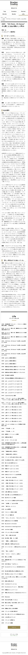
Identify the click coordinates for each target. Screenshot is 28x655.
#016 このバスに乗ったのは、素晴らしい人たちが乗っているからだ (14, 577)
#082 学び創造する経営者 (8, 375)
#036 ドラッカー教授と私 (8, 515)
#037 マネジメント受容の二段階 (9, 512)
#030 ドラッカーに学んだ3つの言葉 (10, 532)
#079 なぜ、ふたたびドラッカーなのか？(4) (12, 384)
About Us (14, 8)
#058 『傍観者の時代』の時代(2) (9, 451)
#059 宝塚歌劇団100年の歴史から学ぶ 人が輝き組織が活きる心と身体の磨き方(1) (14, 448)
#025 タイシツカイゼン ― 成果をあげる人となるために (14, 547)
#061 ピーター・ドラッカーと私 (9, 440)
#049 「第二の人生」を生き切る (9, 477)
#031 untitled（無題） (7, 529)
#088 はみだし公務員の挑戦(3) (9, 358)
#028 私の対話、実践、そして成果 (10, 538)
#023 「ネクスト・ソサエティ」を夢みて (11, 554)
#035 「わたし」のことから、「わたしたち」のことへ (14, 518)
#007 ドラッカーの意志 (7, 605)
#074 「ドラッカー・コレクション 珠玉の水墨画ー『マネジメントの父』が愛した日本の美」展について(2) (14, 399)
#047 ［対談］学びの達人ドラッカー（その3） (12, 483)
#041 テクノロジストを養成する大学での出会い (13, 500)
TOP (2, 17)
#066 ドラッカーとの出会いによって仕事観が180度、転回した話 (14, 425)
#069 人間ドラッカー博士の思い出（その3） (12, 415)
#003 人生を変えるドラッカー (9, 617)
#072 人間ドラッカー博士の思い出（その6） (12, 407)
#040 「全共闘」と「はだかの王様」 (10, 503)
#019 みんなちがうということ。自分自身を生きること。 (13, 567)
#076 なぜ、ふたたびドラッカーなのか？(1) (12, 392)
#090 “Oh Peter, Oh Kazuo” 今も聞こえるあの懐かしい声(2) (14, 350)
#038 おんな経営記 (6, 509)
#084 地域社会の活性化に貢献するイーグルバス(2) (13, 369)
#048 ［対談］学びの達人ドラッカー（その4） (12, 480)
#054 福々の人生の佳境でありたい (10, 463)
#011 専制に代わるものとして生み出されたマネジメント (14, 593)
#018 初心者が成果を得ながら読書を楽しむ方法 (13, 571)
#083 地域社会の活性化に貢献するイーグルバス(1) (13, 372)
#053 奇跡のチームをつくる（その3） (10, 465)
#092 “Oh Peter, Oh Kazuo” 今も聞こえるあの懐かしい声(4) (14, 341)
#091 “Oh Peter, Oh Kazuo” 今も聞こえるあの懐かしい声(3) (14, 346)
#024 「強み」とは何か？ (8, 551)
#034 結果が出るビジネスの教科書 (10, 520)
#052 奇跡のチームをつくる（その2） (10, 468)
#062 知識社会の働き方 (7, 437)
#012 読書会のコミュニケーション (10, 589)
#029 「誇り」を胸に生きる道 (9, 535)
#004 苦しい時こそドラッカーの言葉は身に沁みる (13, 614)
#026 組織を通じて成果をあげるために (11, 544)
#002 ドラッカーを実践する (8, 620)
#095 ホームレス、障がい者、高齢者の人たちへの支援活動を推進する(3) (14, 329)
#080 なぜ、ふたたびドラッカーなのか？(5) (12, 381)
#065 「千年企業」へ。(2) (8, 428)
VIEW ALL (14, 627)
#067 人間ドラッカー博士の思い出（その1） (12, 421)
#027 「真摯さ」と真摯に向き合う (10, 541)
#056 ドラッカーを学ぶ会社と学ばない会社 (12, 457)
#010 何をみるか (6, 597)
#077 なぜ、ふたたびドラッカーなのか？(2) (12, 389)
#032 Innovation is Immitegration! (11, 526)
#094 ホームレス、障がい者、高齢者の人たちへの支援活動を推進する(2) (14, 333)
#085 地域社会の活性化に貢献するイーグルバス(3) (13, 366)
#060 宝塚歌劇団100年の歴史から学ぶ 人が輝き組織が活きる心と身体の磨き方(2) (14, 443)
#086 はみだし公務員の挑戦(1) (9, 363)
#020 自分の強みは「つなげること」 (10, 564)
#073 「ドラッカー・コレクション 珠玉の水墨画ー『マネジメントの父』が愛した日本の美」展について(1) (14, 403)
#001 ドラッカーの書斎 (7, 623)
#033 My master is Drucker (9, 523)
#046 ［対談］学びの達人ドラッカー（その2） (12, 486)
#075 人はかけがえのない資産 (9, 395)
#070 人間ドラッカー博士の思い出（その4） (12, 412)
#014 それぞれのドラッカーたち (9, 584)
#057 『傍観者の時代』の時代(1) (10, 454)
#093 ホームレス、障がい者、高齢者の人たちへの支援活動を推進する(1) (14, 337)
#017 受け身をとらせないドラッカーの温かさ (12, 574)
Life (5, 17)
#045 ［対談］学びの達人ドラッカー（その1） (12, 489)
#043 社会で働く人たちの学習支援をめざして (12, 494)
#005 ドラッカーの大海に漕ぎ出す (10, 611)
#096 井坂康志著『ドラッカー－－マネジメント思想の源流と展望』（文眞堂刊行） (14, 324)
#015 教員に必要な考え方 (8, 581)
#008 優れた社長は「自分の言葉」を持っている (13, 602)
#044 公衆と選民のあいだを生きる (10, 492)
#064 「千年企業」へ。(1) (8, 431)
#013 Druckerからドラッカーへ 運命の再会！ (13, 587)
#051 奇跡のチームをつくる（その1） (10, 471)
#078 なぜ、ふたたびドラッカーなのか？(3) (12, 386)
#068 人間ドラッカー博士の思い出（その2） (12, 418)
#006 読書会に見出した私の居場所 (10, 608)
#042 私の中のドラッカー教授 (9, 497)
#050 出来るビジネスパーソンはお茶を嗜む (12, 474)
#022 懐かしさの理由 (7, 556)
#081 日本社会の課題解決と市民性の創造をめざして (13, 378)
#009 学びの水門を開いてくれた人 (10, 599)
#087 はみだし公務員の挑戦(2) (9, 360)
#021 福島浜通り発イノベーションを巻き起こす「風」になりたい (14, 560)
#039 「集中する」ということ (9, 506)
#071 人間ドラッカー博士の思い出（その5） (12, 409)
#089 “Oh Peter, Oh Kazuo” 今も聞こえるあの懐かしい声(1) (14, 354)
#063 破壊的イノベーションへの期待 (10, 434)
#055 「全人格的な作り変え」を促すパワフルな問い (13, 460)
